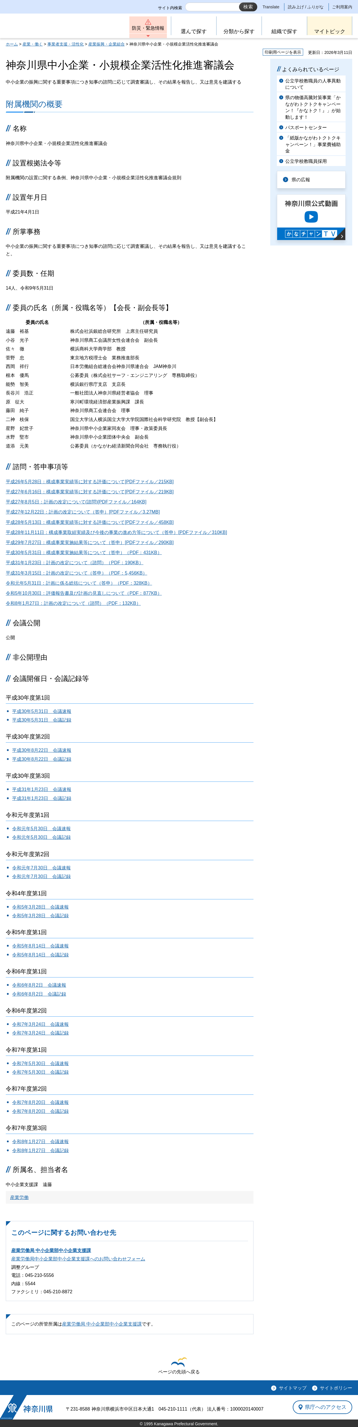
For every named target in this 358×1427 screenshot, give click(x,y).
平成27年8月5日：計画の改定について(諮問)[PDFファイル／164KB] (76, 501)
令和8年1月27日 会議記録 (40, 1150)
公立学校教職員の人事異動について (313, 84)
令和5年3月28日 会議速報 (40, 907)
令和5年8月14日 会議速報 (40, 945)
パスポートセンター (306, 127)
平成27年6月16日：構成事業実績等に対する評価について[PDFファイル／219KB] (90, 491)
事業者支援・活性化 (65, 44)
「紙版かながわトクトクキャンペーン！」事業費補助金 (313, 144)
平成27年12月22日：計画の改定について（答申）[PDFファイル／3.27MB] (83, 511)
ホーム (12, 44)
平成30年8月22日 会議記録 (41, 759)
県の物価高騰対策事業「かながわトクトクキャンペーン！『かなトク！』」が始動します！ (313, 107)
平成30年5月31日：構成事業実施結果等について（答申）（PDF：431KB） (84, 552)
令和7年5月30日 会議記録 (40, 1072)
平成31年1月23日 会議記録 (41, 798)
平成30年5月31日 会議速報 (41, 711)
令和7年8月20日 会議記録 (40, 1111)
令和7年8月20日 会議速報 (40, 1102)
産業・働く (33, 44)
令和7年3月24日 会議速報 (40, 1024)
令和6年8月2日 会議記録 (39, 994)
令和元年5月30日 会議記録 (41, 837)
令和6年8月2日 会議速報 (39, 985)
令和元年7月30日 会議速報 (41, 867)
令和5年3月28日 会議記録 (40, 915)
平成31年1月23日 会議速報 (41, 789)
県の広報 (301, 179)
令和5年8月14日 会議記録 (40, 954)
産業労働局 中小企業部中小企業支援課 (51, 1250)
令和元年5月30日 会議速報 (41, 828)
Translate (271, 7)
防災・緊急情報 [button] (148, 28)
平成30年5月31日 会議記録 (41, 720)
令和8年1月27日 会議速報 (40, 1141)
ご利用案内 (342, 7)
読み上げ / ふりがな (306, 7)
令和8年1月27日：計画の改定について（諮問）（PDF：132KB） (73, 603)
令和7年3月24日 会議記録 (40, 1032)
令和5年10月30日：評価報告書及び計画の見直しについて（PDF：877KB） (84, 593)
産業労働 (19, 1197)
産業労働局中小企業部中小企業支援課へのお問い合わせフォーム (78, 1258)
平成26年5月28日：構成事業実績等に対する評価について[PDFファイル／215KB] (90, 481)
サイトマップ (293, 1388)
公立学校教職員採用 (306, 161)
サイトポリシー (336, 1388)
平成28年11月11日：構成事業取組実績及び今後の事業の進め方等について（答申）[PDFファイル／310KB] (116, 532)
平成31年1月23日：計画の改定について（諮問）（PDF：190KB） (74, 562)
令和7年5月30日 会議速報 (40, 1063)
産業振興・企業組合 (106, 44)
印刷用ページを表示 (283, 52)
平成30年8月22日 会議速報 (41, 750)
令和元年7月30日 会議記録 (41, 876)
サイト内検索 (170, 7)
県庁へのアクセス (325, 1407)
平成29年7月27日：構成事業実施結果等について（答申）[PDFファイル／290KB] (90, 542)
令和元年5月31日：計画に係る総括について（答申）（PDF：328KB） (79, 583)
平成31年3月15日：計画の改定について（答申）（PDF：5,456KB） (76, 573)
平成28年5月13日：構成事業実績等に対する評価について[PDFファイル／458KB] (90, 522)
